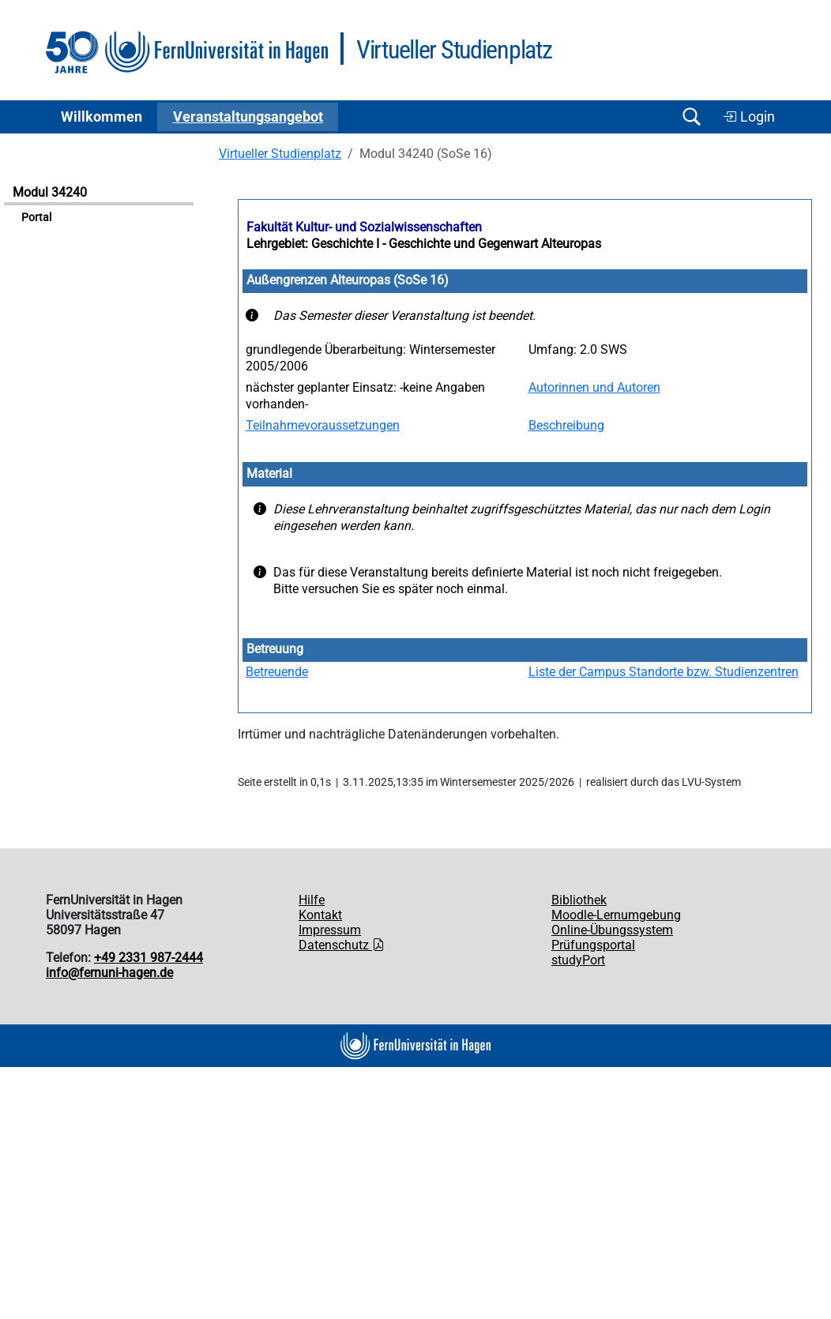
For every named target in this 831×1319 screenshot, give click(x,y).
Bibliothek (579, 900)
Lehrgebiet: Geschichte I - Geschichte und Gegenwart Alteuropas (423, 243)
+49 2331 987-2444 (148, 957)
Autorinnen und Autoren (594, 387)
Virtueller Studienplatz (280, 153)
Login (749, 117)
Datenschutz (342, 945)
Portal (36, 217)
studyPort (578, 960)
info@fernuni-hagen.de (109, 972)
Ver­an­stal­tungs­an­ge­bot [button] (248, 117)
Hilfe (312, 900)
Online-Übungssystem (612, 930)
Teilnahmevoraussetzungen (323, 425)
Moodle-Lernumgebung (616, 915)
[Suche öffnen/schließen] (691, 116)
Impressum (330, 930)
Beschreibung (566, 425)
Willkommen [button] (101, 117)
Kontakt (320, 915)
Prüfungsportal (593, 945)
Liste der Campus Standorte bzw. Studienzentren (663, 671)
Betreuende (277, 671)
